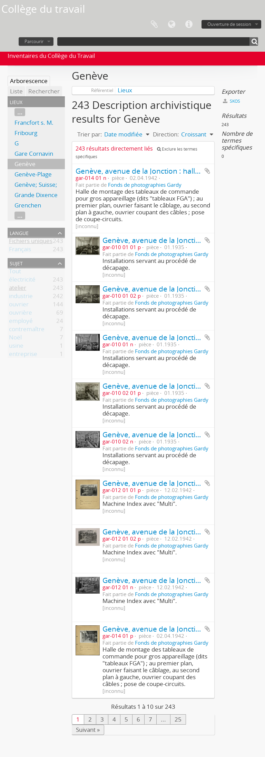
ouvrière (20, 314)
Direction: (166, 134)
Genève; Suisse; (35, 184)
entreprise (23, 355)
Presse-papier (154, 24)
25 (178, 719)
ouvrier (19, 305)
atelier (17, 289)
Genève (25, 164)
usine (16, 347)
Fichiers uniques (30, 242)
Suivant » (88, 730)
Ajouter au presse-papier (207, 170)
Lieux (125, 90)
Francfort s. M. (33, 122)
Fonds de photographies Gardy (144, 184)
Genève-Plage (33, 174)
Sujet (16, 262)
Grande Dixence (36, 195)
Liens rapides (188, 24)
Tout (15, 272)
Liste (16, 91)
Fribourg (25, 133)
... (19, 112)
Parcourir (33, 41)
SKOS (231, 101)
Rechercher (44, 91)
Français (20, 250)
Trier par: (89, 134)
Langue (171, 24)
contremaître (27, 330)
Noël (15, 338)
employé (21, 322)
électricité (22, 281)
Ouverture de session (229, 24)
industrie (21, 297)
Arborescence (29, 81)
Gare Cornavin (33, 153)
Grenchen (27, 205)
